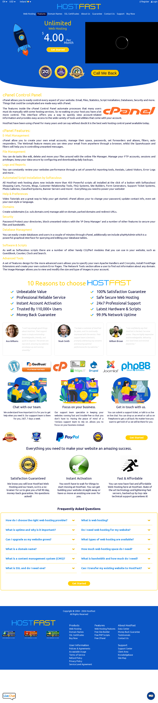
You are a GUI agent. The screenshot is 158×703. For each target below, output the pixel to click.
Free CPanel (100, 638)
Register (145, 1)
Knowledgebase (125, 655)
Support (120, 14)
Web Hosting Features (105, 629)
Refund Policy (75, 658)
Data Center (123, 629)
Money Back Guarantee (129, 632)
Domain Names (55, 14)
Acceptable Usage (77, 652)
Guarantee (97, 14)
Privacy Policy (75, 661)
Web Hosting (29, 14)
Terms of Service (77, 655)
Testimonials (124, 635)
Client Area (123, 652)
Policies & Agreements (79, 648)
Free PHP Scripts (102, 635)
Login (154, 1)
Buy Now (130, 14)
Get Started (58, 49)
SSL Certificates (71, 14)
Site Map (122, 658)
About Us (85, 14)
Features (42, 14)
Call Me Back (105, 73)
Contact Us (109, 14)
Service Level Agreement (80, 664)
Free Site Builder (102, 632)
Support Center (125, 648)
